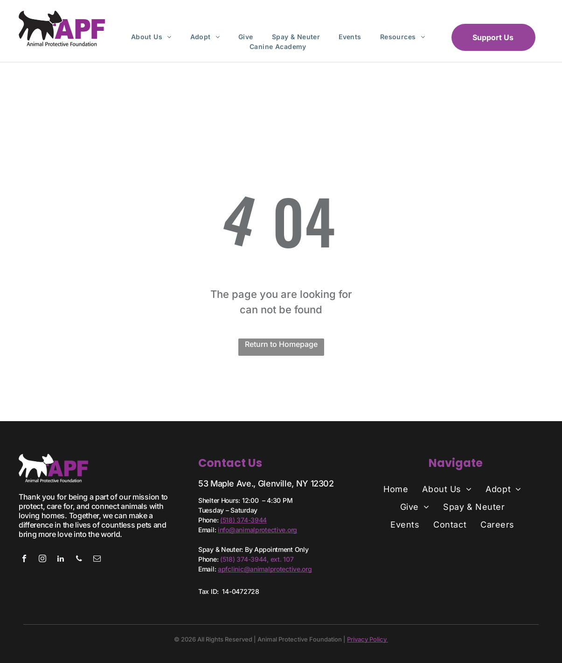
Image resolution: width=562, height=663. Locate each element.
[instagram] (42, 559)
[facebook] (24, 559)
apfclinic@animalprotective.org (265, 569)
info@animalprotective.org (257, 530)
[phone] (78, 559)
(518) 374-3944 (243, 520)
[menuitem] (151, 37)
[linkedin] (60, 559)
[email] (97, 559)
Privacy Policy (367, 639)
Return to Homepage (281, 344)
